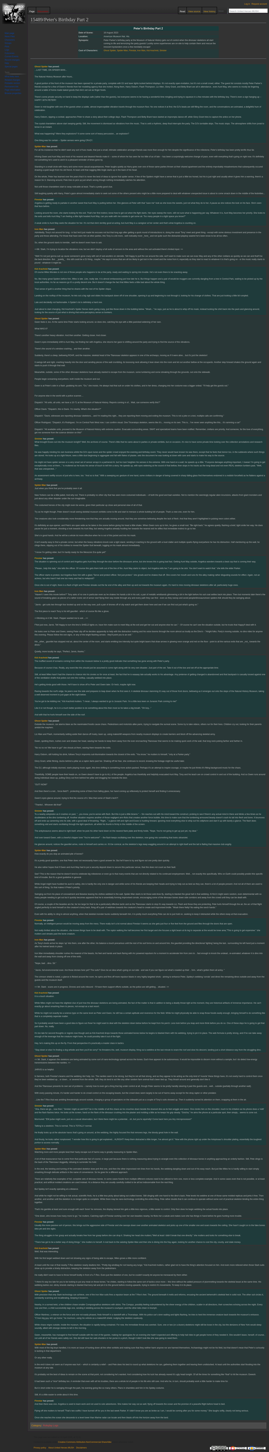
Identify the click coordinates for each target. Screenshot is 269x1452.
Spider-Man (122, 50)
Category (36, 1425)
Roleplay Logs (50, 1425)
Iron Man (141, 50)
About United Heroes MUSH (61, 1448)
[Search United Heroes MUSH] (246, 11)
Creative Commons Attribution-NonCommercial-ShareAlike (84, 1442)
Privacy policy (40, 1448)
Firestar (132, 50)
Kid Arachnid (153, 50)
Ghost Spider (110, 50)
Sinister (163, 50)
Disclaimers (81, 1448)
